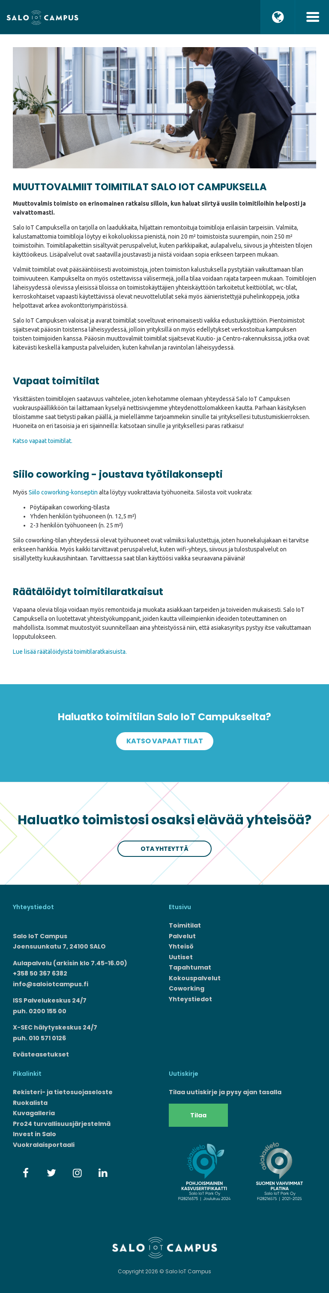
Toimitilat (185, 925)
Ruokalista (30, 1102)
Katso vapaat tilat (164, 741)
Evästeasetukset (41, 1054)
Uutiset (181, 957)
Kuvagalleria (34, 1113)
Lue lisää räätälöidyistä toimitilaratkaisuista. (70, 651)
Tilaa (198, 1115)
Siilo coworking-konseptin (63, 492)
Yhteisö (181, 946)
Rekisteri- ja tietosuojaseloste (63, 1092)
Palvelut (182, 936)
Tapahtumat (190, 967)
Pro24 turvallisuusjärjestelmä (62, 1123)
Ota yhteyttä (164, 848)
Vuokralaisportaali (44, 1144)
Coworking (186, 988)
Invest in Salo (34, 1134)
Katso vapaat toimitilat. (42, 440)
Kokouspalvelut (195, 978)
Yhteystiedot (190, 999)
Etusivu (180, 907)
